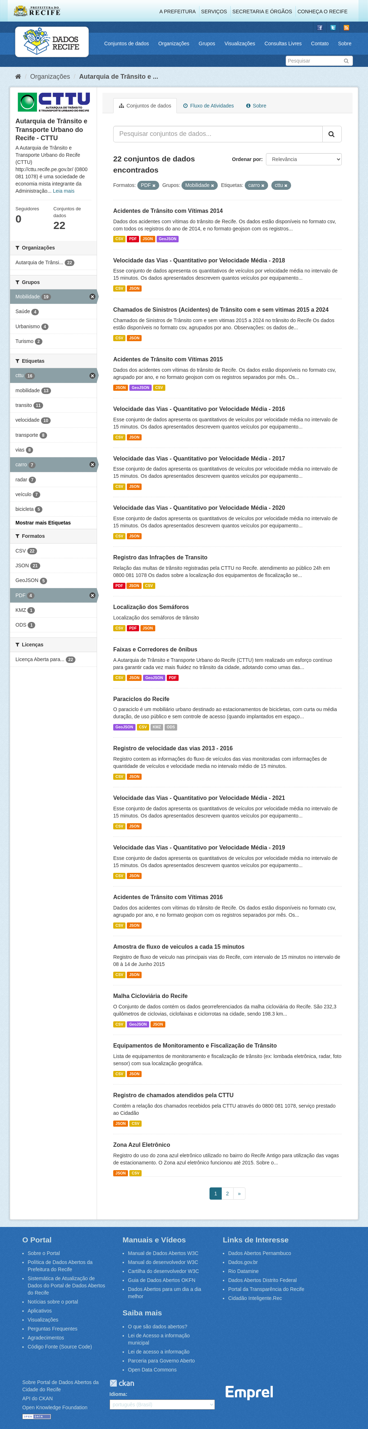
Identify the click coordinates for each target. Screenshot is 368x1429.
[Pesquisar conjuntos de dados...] (218, 134)
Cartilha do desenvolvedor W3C (163, 1271)
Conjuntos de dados (126, 43)
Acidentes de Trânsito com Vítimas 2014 (168, 211)
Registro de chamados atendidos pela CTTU (173, 1095)
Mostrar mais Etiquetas (43, 523)
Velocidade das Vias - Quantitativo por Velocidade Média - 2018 (199, 260)
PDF (133, 239)
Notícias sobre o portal (53, 1302)
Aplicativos (40, 1311)
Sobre (344, 43)
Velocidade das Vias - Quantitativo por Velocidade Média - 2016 (199, 409)
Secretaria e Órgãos (262, 11)
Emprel (249, 1393)
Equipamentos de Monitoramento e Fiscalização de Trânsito (195, 1046)
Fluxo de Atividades (208, 106)
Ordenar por (246, 159)
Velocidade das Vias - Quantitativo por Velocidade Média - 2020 (199, 508)
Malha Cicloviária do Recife (150, 996)
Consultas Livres (283, 43)
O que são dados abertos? (157, 1326)
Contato (320, 43)
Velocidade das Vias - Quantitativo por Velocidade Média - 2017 (199, 458)
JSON (148, 239)
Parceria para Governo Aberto (161, 1361)
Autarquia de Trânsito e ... (118, 76)
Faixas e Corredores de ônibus (155, 649)
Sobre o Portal (44, 1253)
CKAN (122, 1383)
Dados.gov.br (243, 1262)
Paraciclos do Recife (141, 699)
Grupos (207, 43)
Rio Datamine (243, 1271)
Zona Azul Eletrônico (141, 1145)
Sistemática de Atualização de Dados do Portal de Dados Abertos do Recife (66, 1285)
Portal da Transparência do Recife (266, 1289)
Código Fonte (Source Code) (60, 1347)
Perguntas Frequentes (53, 1329)
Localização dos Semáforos (151, 607)
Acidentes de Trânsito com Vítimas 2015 (168, 359)
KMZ (157, 727)
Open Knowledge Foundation (54, 1407)
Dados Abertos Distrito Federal (262, 1280)
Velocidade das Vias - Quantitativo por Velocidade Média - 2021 (199, 798)
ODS (171, 727)
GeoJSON (167, 239)
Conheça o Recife (323, 11)
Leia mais (63, 191)
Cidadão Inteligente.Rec (255, 1298)
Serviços (214, 11)
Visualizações (240, 43)
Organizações (173, 43)
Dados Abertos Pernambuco (259, 1253)
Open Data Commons (152, 1370)
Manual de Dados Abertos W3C (163, 1253)
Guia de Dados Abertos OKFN (162, 1280)
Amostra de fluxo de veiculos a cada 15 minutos (178, 947)
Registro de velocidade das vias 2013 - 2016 (173, 748)
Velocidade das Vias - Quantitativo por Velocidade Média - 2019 (199, 847)
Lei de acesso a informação (158, 1352)
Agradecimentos (46, 1338)
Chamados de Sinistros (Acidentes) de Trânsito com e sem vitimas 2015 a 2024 (220, 310)
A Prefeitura (178, 11)
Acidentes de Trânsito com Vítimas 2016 (168, 897)
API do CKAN (37, 1398)
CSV (119, 239)
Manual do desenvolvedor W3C (163, 1262)
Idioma (118, 1394)
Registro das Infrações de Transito (160, 557)
